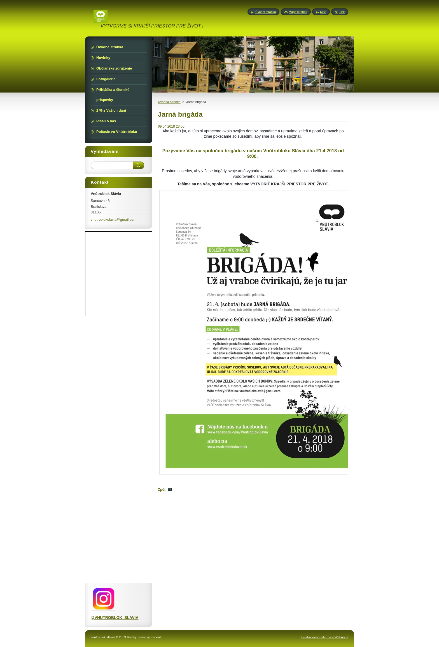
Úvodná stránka (169, 101)
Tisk (342, 11)
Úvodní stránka (265, 11)
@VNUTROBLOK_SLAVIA (115, 617)
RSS (323, 11)
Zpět (161, 489)
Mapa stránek (298, 11)
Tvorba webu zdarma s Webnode (324, 637)
